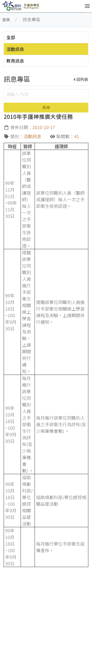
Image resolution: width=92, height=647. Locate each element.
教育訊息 (15, 60)
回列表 (81, 79)
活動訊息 (15, 49)
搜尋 (46, 107)
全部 (10, 37)
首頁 (6, 19)
